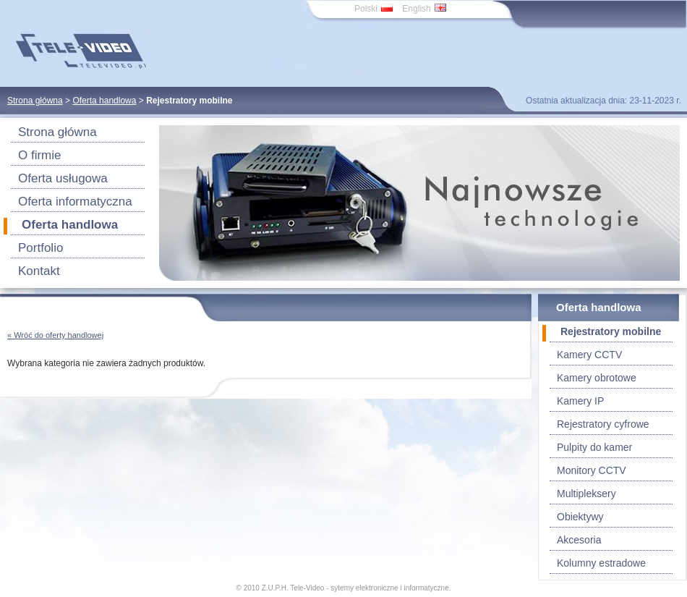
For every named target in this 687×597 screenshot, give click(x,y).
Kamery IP (580, 401)
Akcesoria (579, 540)
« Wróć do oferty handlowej (55, 335)
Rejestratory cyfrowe (603, 424)
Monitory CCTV (591, 470)
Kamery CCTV (589, 354)
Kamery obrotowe (596, 378)
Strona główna (35, 101)
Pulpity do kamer (594, 447)
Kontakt (39, 271)
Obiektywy (580, 516)
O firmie (39, 155)
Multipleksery (586, 493)
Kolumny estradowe (601, 563)
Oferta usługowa (63, 178)
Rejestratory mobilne (610, 331)
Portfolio (40, 248)
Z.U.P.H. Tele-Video (293, 588)
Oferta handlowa (104, 101)
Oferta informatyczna (75, 201)
